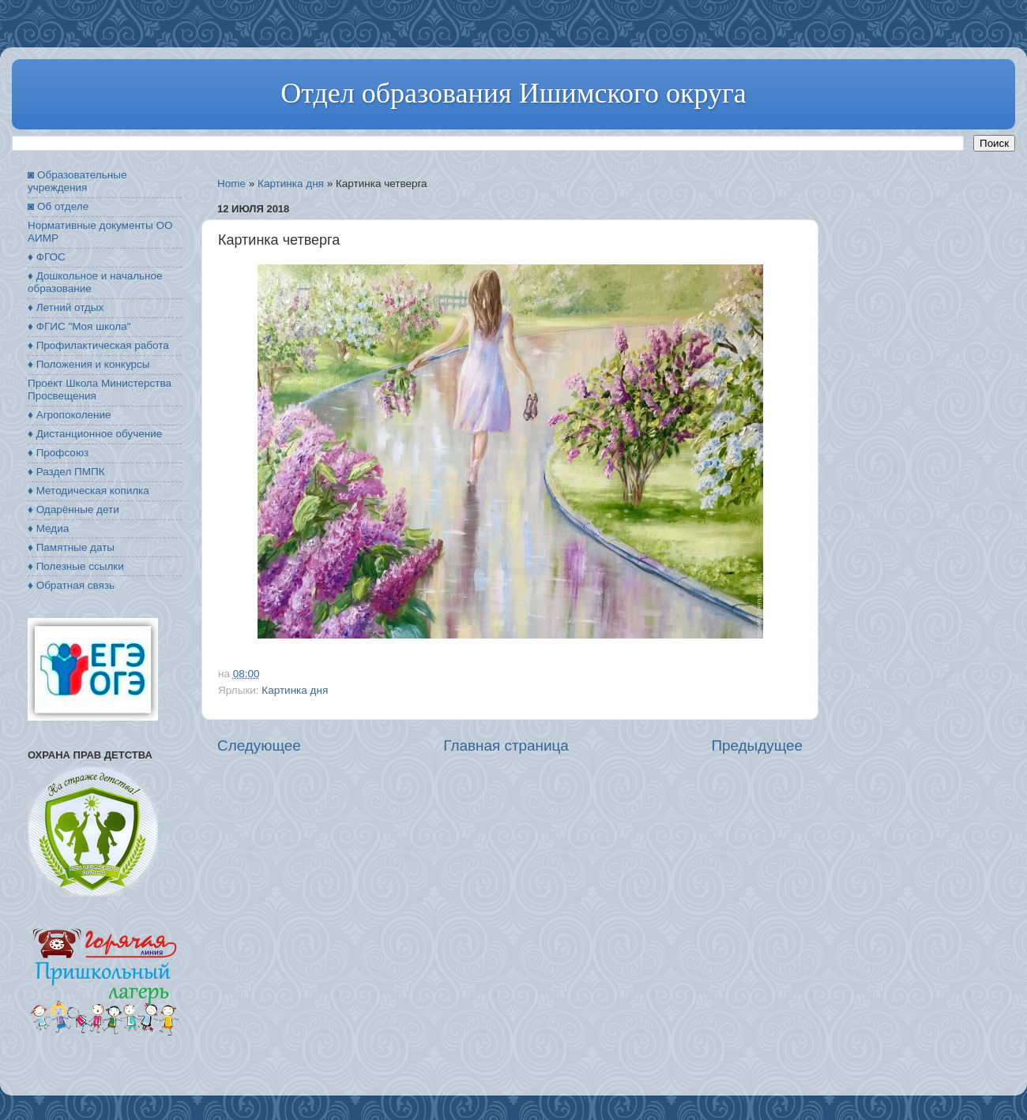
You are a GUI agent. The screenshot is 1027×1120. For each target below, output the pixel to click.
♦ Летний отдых (65, 307)
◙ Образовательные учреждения (77, 181)
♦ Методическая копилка (88, 490)
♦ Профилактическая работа (98, 345)
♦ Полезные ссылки (76, 566)
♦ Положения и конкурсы (88, 364)
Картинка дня (291, 183)
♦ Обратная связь (71, 585)
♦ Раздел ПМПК (66, 472)
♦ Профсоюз (58, 453)
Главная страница (506, 745)
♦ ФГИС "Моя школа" (79, 326)
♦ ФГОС (47, 257)
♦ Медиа (48, 528)
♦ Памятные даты (71, 547)
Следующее (259, 745)
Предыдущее (757, 745)
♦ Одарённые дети (73, 509)
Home (231, 183)
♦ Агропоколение (69, 415)
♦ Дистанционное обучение (95, 434)
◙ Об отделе (58, 206)
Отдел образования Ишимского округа (513, 93)
